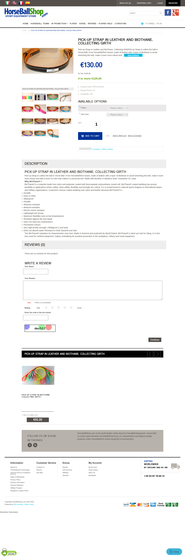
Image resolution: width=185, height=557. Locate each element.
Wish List (92, 472)
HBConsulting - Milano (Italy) (23, 504)
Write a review (107, 149)
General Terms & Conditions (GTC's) (20, 473)
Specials (66, 475)
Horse (82, 23)
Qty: (80, 123)
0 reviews (96, 149)
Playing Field (105, 23)
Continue (154, 340)
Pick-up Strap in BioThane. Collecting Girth (36, 395)
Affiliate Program (16, 488)
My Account (93, 467)
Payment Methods (16, 485)
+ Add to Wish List (30, 415)
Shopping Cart (144, 3)
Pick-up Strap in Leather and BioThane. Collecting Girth (56, 30)
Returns (39, 470)
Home (25, 23)
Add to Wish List (119, 136)
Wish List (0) (125, 3)
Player (73, 23)
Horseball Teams (40, 23)
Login (160, 3)
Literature (120, 23)
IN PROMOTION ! (59, 23)
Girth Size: (85, 114)
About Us (13, 467)
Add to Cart (92, 136)
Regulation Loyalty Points (19, 491)
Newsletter (92, 475)
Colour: (84, 108)
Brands (65, 467)
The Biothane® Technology (19, 470)
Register (173, 3)
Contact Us (40, 467)
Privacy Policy (15, 480)
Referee (92, 23)
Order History (93, 470)
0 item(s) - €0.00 (154, 23)
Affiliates (66, 472)
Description (133, 55)
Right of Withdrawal (17, 477)
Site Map (39, 472)
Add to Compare (134, 136)
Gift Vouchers (67, 470)
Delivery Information (17, 482)
